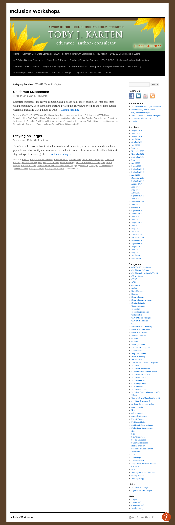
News (133, 410)
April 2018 (135, 175)
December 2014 (137, 202)
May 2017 (135, 190)
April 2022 (135, 145)
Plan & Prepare (137, 419)
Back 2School (137, 291)
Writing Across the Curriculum (143, 472)
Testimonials (42, 72)
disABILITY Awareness (141, 330)
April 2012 (135, 231)
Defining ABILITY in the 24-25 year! (146, 115)
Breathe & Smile (61, 159)
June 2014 (135, 205)
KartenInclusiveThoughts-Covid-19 (28, 121)
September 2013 (137, 211)
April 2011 (135, 255)
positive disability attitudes (142, 425)
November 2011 (137, 240)
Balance (25, 159)
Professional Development (142, 428)
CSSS (133, 324)
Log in (134, 499)
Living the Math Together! (54, 66)
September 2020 (137, 157)
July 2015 (135, 199)
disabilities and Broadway (141, 327)
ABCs (133, 282)
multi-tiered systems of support (58, 121)
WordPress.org (137, 508)
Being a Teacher (137, 297)
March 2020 (136, 166)
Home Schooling (47, 118)
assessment (135, 285)
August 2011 (136, 246)
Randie (134, 121)
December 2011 (137, 237)
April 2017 (135, 193)
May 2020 (135, 160)
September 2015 (137, 196)
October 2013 (136, 208)
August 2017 (136, 184)
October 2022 (136, 142)
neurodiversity (137, 407)
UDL (133, 469)
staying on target (36, 168)
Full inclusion (136, 350)
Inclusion (135, 365)
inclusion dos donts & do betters (144, 371)
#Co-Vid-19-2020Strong (32, 115)
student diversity (138, 446)
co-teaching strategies (73, 115)
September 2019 (137, 169)
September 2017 (137, 181)
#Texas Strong (137, 276)
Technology (136, 458)
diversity (134, 338)
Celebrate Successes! (31, 92)
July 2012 (135, 225)
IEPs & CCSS (107, 60)
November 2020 (137, 154)
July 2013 (135, 216)
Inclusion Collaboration (66, 118)
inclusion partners (138, 383)
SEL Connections (138, 437)
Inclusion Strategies (139, 389)
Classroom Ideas (138, 306)
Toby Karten (42, 96)
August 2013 (136, 213)
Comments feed (137, 505)
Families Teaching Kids (32, 162)
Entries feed (136, 502)
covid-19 (84, 165)
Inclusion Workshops (35, 11)
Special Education (138, 440)
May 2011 (135, 252)
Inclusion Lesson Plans (140, 374)
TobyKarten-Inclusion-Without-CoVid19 (54, 165)
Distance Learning (138, 336)
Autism (134, 288)
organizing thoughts (139, 416)
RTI (133, 431)
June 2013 (135, 219)
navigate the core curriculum (142, 404)
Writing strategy (137, 478)
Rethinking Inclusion (23, 72)
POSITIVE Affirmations (141, 118)
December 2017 (137, 178)
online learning (79, 121)
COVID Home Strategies (93, 159)
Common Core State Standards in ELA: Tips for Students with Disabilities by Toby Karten (64, 54)
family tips (93, 165)
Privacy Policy (134, 66)
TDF (133, 455)
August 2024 (136, 136)
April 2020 (135, 163)
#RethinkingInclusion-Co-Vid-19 (144, 273)
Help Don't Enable (31, 118)
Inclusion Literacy (138, 377)
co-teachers (136, 309)
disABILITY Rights (139, 333)
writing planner (137, 475)
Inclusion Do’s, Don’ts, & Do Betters (146, 106)
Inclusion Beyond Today (54, 124)
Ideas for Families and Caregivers (90, 162)
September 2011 (137, 243)
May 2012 (135, 228)
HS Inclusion (136, 359)
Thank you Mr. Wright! (61, 72)
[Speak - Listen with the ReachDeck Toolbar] (166, 516)
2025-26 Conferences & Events (125, 54)
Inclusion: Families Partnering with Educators (97, 118)
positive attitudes (20, 168)
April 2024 (135, 139)
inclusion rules (137, 386)
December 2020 (137, 151)
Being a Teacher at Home (41, 159)
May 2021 (135, 148)
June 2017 (135, 187)
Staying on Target (27, 136)
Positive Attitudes (28, 165)
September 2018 (137, 172)
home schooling (106, 165)
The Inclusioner (137, 461)
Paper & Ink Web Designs (141, 490)
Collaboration (90, 115)
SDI (133, 434)
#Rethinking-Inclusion (53, 115)
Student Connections (96, 121)
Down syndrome (138, 344)
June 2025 (135, 133)
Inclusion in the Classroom (26, 66)
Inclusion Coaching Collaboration (133, 60)
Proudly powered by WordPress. (145, 517)
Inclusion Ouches (138, 380)
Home (16, 54)
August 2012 (136, 222)
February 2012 (137, 234)
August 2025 (136, 130)
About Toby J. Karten (56, 60)
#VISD (134, 279)
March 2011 (136, 258)
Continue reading (72, 109)
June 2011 (135, 249)
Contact (107, 72)
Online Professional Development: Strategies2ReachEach (96, 66)
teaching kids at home (54, 168)
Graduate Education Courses (84, 60)
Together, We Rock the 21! (88, 72)
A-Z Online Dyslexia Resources (28, 60)
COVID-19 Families (139, 321)
